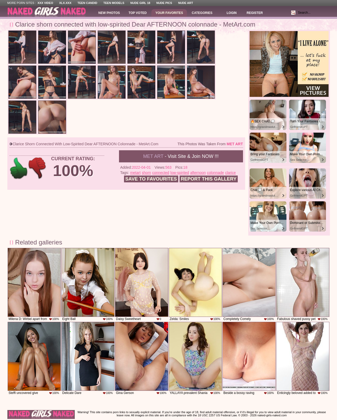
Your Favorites (169, 13)
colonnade (215, 173)
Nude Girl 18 (140, 2)
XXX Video (45, 2)
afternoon (198, 173)
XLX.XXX (65, 2)
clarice (230, 173)
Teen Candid (87, 2)
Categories (202, 13)
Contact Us (201, 418)
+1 (18, 168)
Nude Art (185, 2)
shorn (146, 173)
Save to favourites (151, 179)
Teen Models (113, 2)
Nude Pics (164, 2)
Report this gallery (208, 179)
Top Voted (137, 13)
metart (135, 173)
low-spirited (179, 173)
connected (160, 173)
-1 (37, 168)
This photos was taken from (210, 144)
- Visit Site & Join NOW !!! (181, 156)
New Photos (109, 13)
